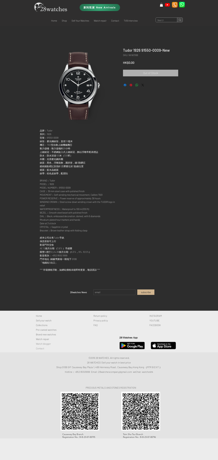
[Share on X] (143, 85)
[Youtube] (167, 5)
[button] (64, 21)
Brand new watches (46, 334)
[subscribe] (145, 292)
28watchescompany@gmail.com (115, 371)
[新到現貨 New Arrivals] (100, 7)
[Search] (164, 20)
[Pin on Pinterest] (131, 85)
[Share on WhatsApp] (137, 85)
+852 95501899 (82, 371)
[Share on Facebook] (125, 85)
